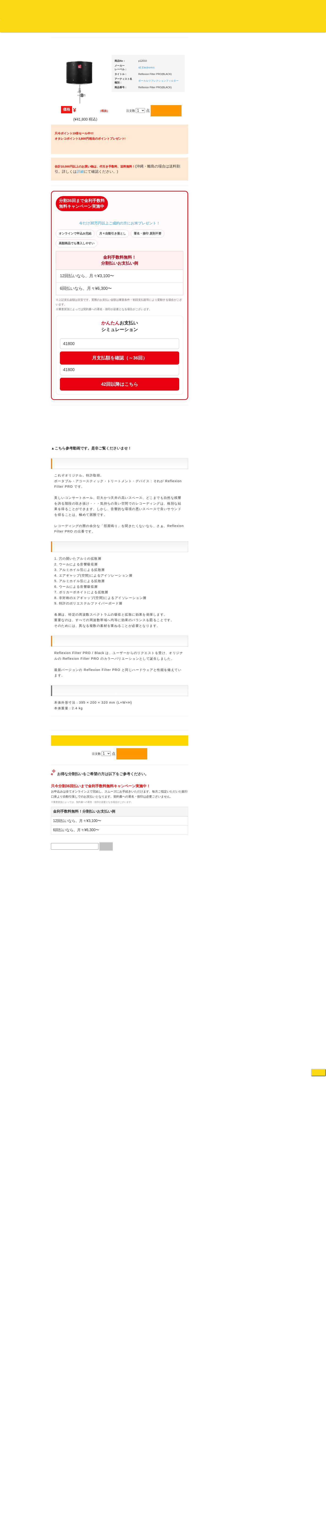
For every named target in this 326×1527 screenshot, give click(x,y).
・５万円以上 (251, 340)
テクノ (62, 399)
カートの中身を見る (142, 26)
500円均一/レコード (71, 486)
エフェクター (248, 745)
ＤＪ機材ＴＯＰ (249, 232)
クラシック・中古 (70, 235)
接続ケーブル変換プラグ (255, 490)
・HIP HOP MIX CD (74, 337)
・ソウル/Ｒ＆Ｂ (72, 363)
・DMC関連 (69, 346)
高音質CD (64, 244)
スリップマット (249, 401)
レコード (257, 25)
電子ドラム (246, 727)
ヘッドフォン (248, 410)
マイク (243, 498)
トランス (64, 408)
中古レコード (67, 513)
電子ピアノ (246, 735)
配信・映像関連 (249, 583)
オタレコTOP (10, 26)
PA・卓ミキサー (249, 565)
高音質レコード (68, 253)
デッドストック (68, 504)
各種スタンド (248, 507)
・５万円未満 (251, 331)
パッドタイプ (251, 673)
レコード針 (246, 392)
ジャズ (62, 190)
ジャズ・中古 (67, 208)
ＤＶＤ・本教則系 (250, 557)
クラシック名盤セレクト (74, 226)
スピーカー (246, 463)
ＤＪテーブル (248, 419)
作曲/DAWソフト (253, 613)
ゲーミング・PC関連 (253, 754)
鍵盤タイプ (249, 664)
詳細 (138, 199)
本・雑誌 (64, 597)
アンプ (243, 547)
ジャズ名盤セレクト (71, 199)
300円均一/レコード (71, 477)
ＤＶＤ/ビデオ (67, 557)
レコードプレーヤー (252, 538)
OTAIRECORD (161, 1518)
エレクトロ (65, 381)
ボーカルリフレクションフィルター (202, 80)
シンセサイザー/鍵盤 (252, 704)
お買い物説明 (53, 26)
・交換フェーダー (254, 383)
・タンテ (248, 301)
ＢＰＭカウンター (250, 516)
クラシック (65, 217)
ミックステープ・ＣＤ (73, 522)
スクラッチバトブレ (71, 181)
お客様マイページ (176, 26)
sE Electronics (190, 67)
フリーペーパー (68, 606)
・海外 (65, 163)
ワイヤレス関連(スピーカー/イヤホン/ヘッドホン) (254, 477)
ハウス (62, 389)
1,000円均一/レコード (72, 495)
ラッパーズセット (254, 635)
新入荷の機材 (248, 250)
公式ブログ (74, 26)
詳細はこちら (63, 821)
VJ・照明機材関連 (251, 574)
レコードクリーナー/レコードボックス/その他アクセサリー (73, 571)
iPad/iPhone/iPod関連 (253, 428)
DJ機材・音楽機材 (284, 25)
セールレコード (68, 468)
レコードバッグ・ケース (255, 454)
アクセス (126, 1506)
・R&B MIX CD (71, 372)
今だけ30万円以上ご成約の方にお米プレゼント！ (163, 265)
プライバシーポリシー (200, 1506)
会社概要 (115, 26)
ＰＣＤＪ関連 (248, 285)
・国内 (65, 172)
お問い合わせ (95, 26)
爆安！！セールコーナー (255, 241)
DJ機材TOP (31, 26)
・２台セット (251, 310)
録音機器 (245, 695)
